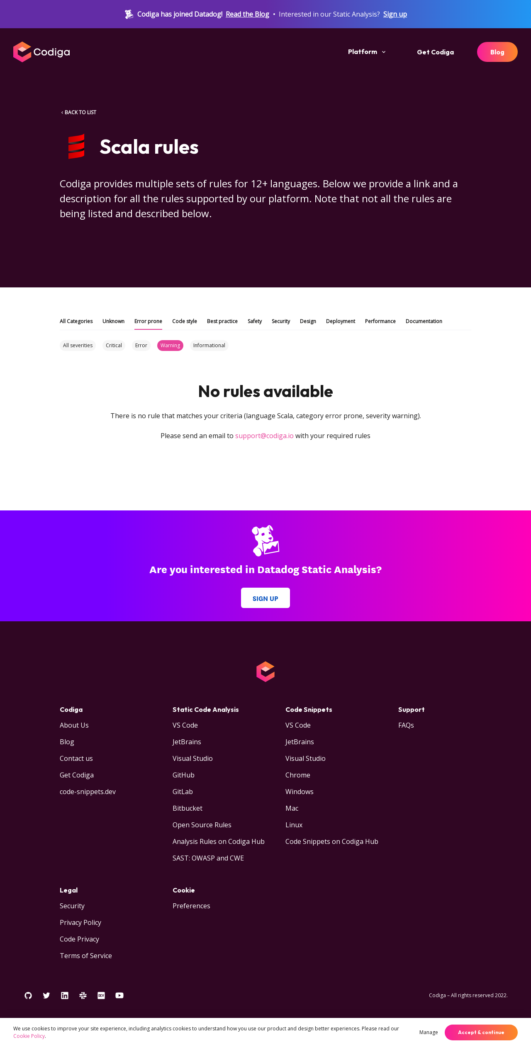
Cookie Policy (29, 1036)
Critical (114, 345)
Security (281, 321)
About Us (74, 725)
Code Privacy (79, 939)
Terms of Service (86, 955)
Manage (428, 1032)
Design (308, 321)
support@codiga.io (264, 435)
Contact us (76, 758)
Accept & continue (481, 1032)
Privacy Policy (80, 922)
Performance (380, 321)
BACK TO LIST (78, 112)
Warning (170, 345)
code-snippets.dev (88, 791)
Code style (184, 321)
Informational (209, 345)
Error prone (148, 321)
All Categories (76, 321)
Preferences (191, 905)
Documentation (424, 321)
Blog (497, 52)
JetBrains (187, 741)
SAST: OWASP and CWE (208, 858)
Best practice (222, 321)
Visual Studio (193, 758)
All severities (78, 345)
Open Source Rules (202, 824)
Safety (255, 321)
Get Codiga (435, 52)
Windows (299, 791)
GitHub (184, 775)
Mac (291, 808)
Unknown (113, 321)
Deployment (340, 321)
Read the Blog (247, 14)
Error (141, 345)
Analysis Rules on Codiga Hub (219, 841)
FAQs (406, 725)
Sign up (395, 14)
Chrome (297, 775)
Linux (293, 824)
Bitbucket (187, 808)
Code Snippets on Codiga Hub (331, 841)
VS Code (185, 725)
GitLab (183, 791)
